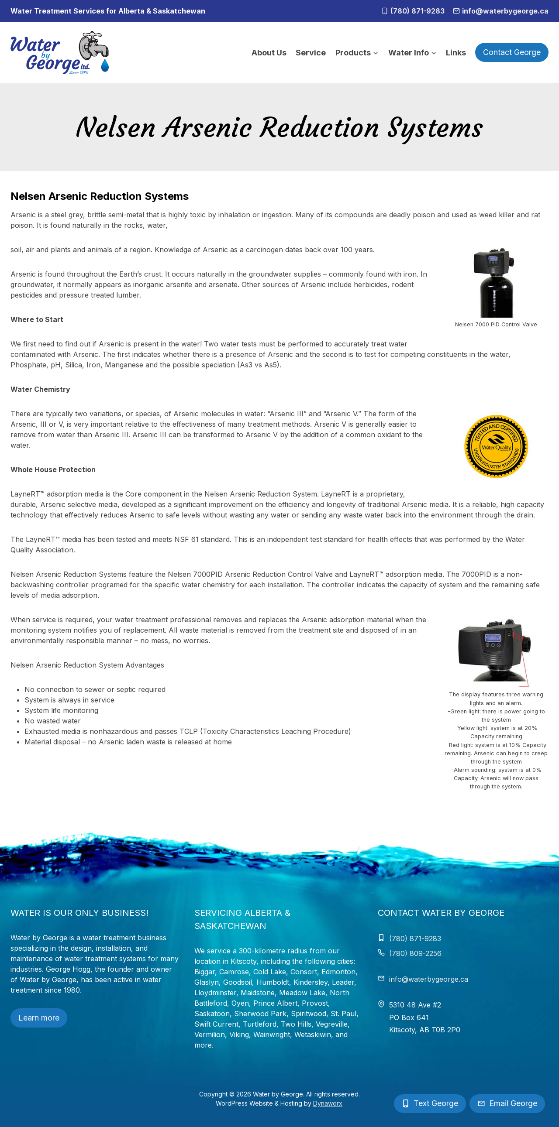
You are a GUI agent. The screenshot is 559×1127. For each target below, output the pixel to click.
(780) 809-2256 (415, 953)
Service (311, 52)
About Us (269, 52)
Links (456, 52)
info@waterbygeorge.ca (428, 979)
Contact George (512, 52)
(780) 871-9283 (415, 938)
